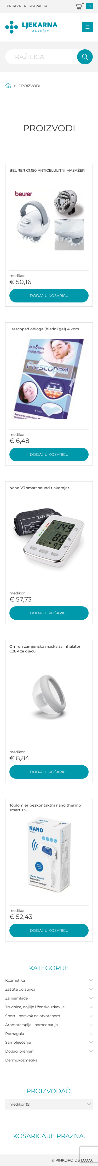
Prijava (14, 6)
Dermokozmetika (21, 1060)
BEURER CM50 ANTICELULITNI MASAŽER (47, 170)
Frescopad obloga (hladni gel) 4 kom (44, 329)
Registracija (36, 6)
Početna (8, 85)
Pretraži (85, 57)
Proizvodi (29, 85)
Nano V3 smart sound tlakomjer (39, 487)
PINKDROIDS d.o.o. (74, 1160)
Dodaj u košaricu (49, 295)
